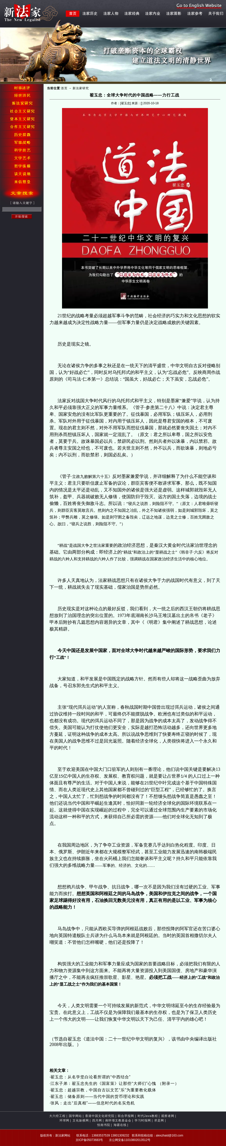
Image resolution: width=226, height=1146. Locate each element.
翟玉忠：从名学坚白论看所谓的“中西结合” (90, 1077)
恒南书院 (103, 1125)
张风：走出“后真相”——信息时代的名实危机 (92, 1103)
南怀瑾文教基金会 (118, 1120)
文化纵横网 (81, 1120)
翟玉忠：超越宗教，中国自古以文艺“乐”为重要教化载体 (103, 1090)
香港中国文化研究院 (100, 1116)
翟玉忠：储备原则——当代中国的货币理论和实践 (97, 1096)
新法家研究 (81, 88)
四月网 (97, 1120)
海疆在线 (120, 1125)
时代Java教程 (148, 1116)
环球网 (64, 1120)
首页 (64, 88)
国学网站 (75, 1116)
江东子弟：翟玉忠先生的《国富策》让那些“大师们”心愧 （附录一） (114, 1083)
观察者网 (167, 1116)
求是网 (159, 1120)
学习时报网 (143, 1120)
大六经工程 (57, 1116)
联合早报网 (126, 1116)
